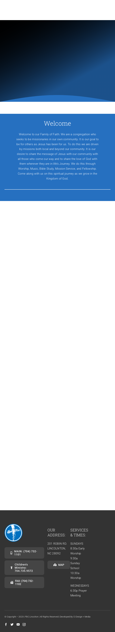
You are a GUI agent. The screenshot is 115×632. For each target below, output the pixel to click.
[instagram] (24, 624)
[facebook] (5, 624)
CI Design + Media (82, 616)
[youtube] (18, 624)
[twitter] (11, 624)
